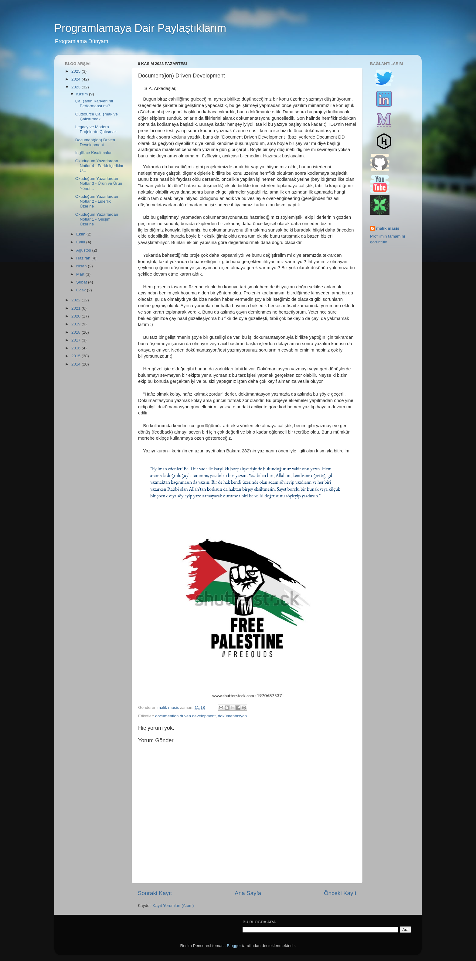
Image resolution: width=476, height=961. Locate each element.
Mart (81, 274)
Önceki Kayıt (340, 893)
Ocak (81, 290)
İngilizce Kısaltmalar (93, 152)
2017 (76, 340)
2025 (76, 71)
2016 (76, 348)
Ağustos (84, 250)
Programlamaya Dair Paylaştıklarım (140, 28)
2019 (76, 324)
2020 (76, 316)
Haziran (83, 258)
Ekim (81, 234)
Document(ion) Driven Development (95, 142)
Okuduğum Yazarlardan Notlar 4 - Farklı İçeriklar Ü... (99, 166)
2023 (76, 87)
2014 (76, 364)
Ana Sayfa (248, 893)
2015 (76, 356)
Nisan (82, 266)
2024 (76, 79)
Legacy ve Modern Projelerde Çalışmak (96, 129)
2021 (76, 308)
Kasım (82, 94)
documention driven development (185, 716)
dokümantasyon (232, 716)
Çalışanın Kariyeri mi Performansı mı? (94, 103)
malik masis (387, 228)
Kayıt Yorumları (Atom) (173, 905)
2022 (76, 300)
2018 (76, 332)
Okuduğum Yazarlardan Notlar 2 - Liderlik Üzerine (96, 201)
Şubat (82, 282)
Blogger (234, 945)
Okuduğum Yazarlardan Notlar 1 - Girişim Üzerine (96, 219)
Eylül (81, 242)
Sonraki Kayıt (155, 893)
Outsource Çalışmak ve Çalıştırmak (96, 116)
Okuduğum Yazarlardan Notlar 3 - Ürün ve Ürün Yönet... (98, 183)
